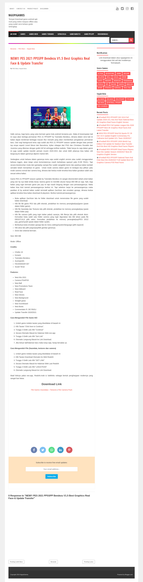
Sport (100, 87)
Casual (116, 77)
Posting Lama (88, 562)
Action (100, 73)
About (12, 8)
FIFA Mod (110, 99)
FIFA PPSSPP (119, 99)
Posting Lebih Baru (16, 562)
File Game (35, 390)
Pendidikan (127, 80)
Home (13, 34)
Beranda (53, 562)
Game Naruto (75, 34)
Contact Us (20, 8)
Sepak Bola (62, 34)
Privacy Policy (32, 8)
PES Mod (15, 68)
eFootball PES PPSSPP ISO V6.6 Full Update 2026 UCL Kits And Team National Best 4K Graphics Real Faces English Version (115, 119)
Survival (117, 87)
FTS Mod (130, 99)
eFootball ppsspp (114, 102)
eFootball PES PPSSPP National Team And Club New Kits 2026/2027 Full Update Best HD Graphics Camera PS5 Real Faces (115, 160)
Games (22, 34)
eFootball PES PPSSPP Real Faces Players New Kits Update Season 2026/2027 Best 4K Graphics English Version (115, 151)
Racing (113, 84)
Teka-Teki (127, 87)
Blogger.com (129, 574)
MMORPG (108, 80)
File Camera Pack (65, 390)
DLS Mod (101, 99)
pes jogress (103, 106)
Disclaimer (44, 8)
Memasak (117, 80)
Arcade (126, 73)
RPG (107, 84)
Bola (109, 77)
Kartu (100, 80)
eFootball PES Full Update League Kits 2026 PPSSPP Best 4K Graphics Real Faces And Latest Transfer (115, 127)
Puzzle (100, 84)
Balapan (101, 77)
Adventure (110, 73)
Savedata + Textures (49, 390)
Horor (123, 77)
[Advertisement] (51, 88)
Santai (121, 84)
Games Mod (33, 34)
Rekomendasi (103, 34)
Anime (118, 73)
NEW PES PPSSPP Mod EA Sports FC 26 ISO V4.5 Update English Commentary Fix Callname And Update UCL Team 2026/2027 (114, 135)
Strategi (108, 87)
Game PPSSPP (89, 34)
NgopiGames (16, 15)
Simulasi (129, 84)
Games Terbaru (48, 34)
